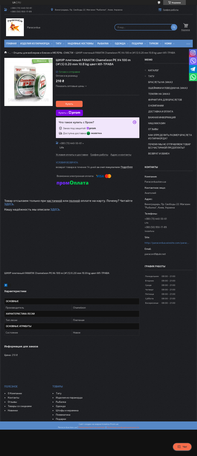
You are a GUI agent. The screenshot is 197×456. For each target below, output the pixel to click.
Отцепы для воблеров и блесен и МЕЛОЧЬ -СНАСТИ (43, 52)
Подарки (137, 43)
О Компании (156, 105)
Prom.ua (114, 424)
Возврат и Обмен (158, 153)
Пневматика (63, 414)
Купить (69, 103)
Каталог (153, 70)
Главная (11, 43)
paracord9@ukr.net (155, 253)
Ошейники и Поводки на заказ (168, 87)
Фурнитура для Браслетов (165, 99)
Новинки (13, 410)
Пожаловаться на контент (91, 427)
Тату (58, 43)
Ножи (168, 43)
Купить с (69, 112)
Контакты (13, 397)
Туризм (153, 43)
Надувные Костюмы (81, 43)
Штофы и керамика (67, 410)
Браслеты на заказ (160, 82)
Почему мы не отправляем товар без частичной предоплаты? (169, 146)
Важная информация (162, 117)
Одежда (120, 43)
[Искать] (174, 27)
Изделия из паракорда (34, 43)
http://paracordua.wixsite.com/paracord (167, 242)
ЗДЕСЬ (9, 204)
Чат (182, 446)
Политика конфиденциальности (123, 427)
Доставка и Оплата (160, 111)
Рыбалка (103, 43)
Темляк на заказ (159, 93)
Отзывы (153, 129)
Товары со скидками (20, 406)
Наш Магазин (156, 123)
